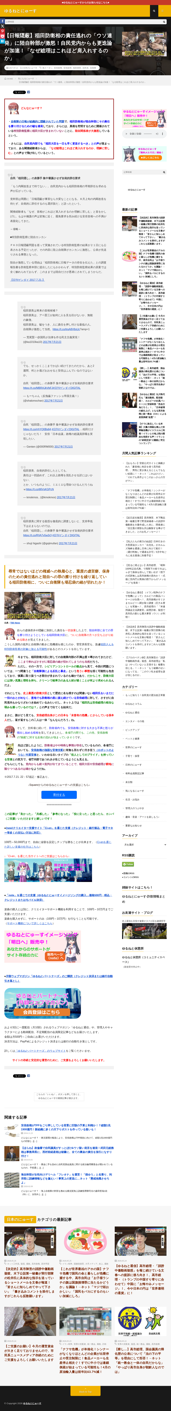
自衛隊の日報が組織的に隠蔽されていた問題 (37, 121)
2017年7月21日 (52, 342)
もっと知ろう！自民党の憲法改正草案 (145, 695)
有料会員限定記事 (134, 773)
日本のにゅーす (30, 68)
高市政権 (36, 1264)
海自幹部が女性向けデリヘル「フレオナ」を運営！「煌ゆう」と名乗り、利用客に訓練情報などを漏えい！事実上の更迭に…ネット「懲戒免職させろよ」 (66, 1178)
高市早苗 (45, 1264)
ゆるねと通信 (132, 712)
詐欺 (104, 1344)
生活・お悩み (132, 799)
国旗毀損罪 (79, 1264)
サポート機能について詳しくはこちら (29, 923)
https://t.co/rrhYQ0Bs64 (37, 429)
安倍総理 (67, 68)
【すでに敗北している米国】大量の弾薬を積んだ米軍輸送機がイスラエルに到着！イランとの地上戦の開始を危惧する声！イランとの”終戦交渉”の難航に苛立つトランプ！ (152, 433)
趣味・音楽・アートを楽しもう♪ (142, 817)
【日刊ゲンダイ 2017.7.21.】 (27, 279)
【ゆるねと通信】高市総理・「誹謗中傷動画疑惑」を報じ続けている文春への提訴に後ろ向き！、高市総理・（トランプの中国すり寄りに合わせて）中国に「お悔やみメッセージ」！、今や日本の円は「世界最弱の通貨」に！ (152, 296)
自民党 (85, 68)
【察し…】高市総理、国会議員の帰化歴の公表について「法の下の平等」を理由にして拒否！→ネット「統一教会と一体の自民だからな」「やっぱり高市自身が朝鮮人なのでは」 (152, 378)
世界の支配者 (80, 1344)
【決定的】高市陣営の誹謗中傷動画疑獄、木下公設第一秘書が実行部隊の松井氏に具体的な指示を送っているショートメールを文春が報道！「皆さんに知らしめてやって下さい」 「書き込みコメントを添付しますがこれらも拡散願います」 (152, 230)
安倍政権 (58, 68)
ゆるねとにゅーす (136, 190)
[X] (2, 26)
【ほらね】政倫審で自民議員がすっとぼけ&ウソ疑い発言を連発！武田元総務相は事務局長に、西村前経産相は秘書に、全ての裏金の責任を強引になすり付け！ (67, 1152)
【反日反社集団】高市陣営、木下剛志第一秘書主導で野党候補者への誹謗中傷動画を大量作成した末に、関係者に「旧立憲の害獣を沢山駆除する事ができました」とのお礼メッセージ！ (145, 524)
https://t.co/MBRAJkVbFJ (38, 388)
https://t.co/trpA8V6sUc (66, 329)
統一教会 (91, 1344)
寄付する (59, 794)
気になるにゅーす (134, 790)
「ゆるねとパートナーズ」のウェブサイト (40, 1050)
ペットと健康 (132, 738)
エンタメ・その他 (134, 721)
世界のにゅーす (133, 747)
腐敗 (28, 1264)
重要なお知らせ (133, 825)
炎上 (101, 1264)
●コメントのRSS (130, 877)
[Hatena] (2, 41)
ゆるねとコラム (133, 703)
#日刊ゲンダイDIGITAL (67, 388)
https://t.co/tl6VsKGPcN (40, 489)
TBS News (15, 623)
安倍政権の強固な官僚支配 (47, 750)
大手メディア (91, 1264)
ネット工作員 (13, 1264)
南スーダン (47, 68)
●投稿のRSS (128, 873)
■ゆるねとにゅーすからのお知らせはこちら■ (85, 2)
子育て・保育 (132, 756)
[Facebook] (2, 21)
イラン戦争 (67, 1264)
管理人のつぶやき (134, 808)
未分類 (128, 782)
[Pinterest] (2, 31)
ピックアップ (132, 730)
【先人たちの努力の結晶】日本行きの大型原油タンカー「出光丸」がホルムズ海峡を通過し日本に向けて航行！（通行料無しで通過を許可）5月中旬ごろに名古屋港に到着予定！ (145, 548)
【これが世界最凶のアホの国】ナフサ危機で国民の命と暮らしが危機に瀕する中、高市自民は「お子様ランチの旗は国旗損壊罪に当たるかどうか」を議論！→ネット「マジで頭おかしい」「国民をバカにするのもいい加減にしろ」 (152, 263)
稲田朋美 (77, 68)
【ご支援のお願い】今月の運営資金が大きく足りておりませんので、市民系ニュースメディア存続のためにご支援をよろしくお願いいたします (29, 1353)
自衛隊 (93, 68)
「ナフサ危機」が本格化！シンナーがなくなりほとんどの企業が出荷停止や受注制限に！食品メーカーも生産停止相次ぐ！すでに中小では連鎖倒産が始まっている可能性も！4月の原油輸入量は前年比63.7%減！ (85, 1361)
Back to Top (85, 1391)
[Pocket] (2, 36)
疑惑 (23, 1264)
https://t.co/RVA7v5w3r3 (37, 535)
